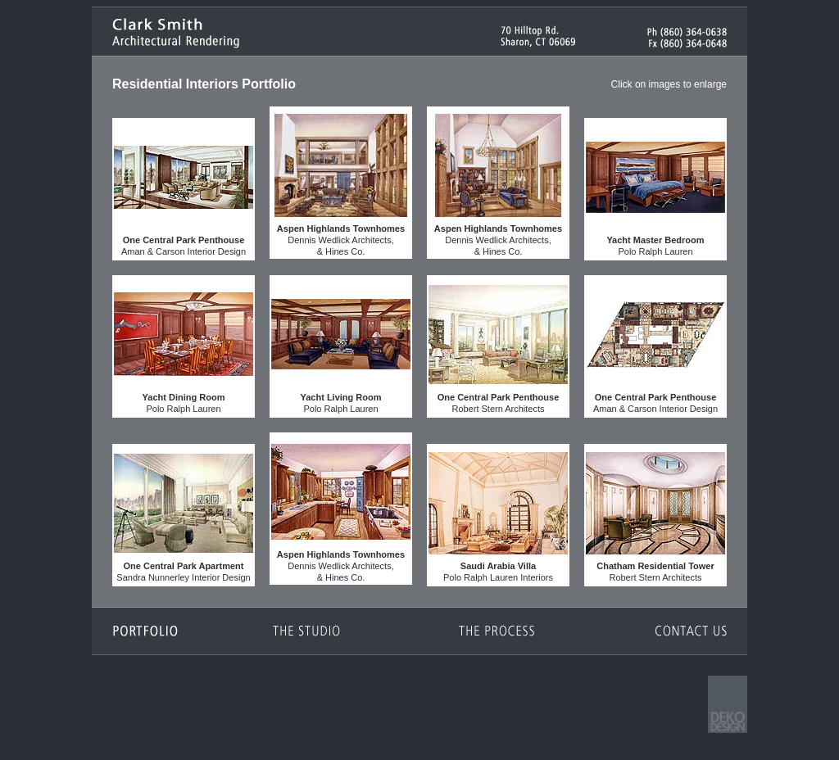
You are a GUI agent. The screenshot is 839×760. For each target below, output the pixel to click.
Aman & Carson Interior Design (183, 188)
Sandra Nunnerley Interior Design (183, 514)
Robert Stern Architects (498, 345)
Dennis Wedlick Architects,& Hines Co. (340, 182)
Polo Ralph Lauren (655, 188)
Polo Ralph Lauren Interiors (498, 514)
